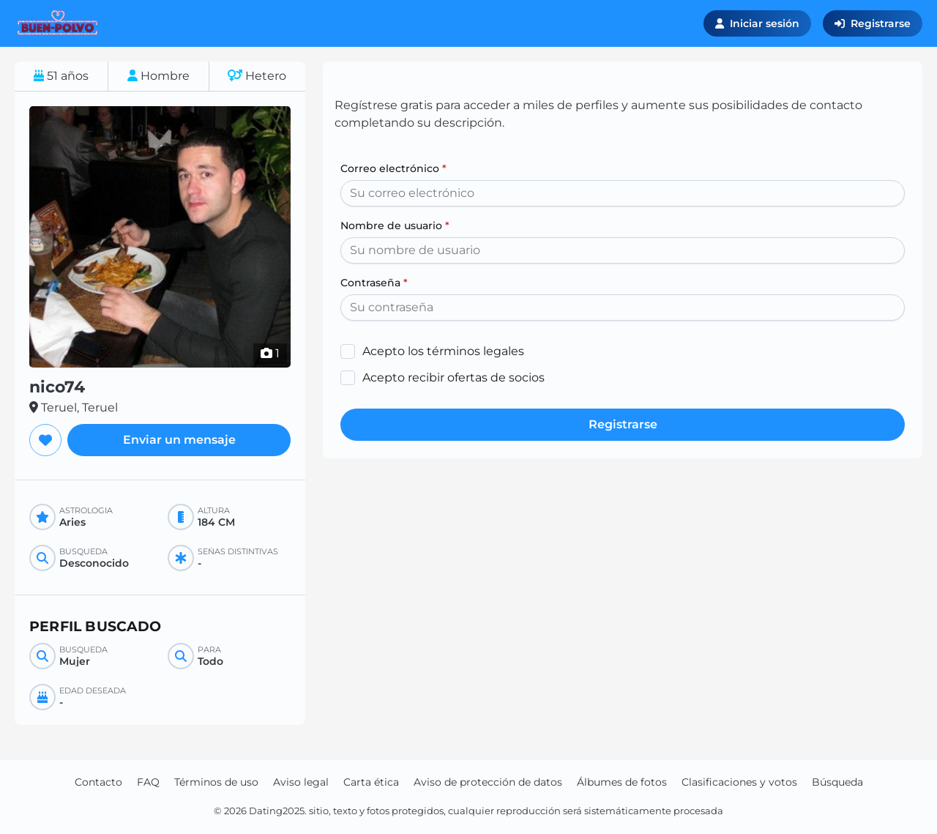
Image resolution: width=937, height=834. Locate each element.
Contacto (98, 782)
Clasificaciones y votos (739, 782)
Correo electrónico (393, 168)
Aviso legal (301, 782)
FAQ (148, 782)
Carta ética (371, 782)
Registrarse (873, 23)
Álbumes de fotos (622, 782)
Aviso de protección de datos (488, 782)
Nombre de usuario (394, 225)
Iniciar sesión (757, 23)
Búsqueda (837, 782)
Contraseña (374, 282)
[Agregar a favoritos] (45, 440)
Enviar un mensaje (179, 440)
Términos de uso (216, 782)
